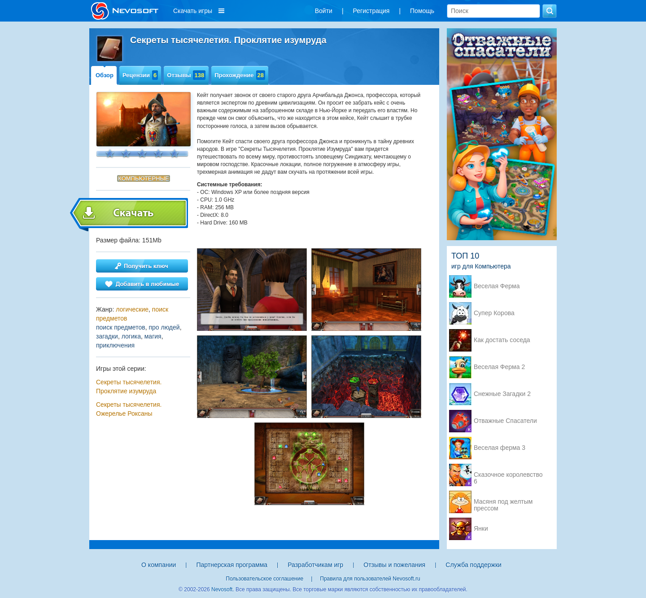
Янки (481, 528)
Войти (323, 10)
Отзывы (186, 75)
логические (132, 309)
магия (153, 336)
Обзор (104, 75)
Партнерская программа (231, 564)
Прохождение (239, 75)
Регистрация (371, 10)
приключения (115, 345)
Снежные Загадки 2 (502, 394)
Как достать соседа (502, 340)
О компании (158, 564)
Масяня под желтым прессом (503, 502)
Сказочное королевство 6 (508, 475)
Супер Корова (494, 313)
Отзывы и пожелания (394, 564)
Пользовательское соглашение (264, 579)
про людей (163, 327)
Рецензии (140, 75)
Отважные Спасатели (505, 421)
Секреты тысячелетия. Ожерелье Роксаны (129, 409)
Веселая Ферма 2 (499, 367)
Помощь (422, 10)
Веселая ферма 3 (499, 447)
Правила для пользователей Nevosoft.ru (370, 579)
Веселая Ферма (497, 286)
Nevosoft (221, 589)
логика (131, 336)
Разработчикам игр (315, 564)
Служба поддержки (473, 564)
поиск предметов (120, 327)
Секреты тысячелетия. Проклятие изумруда (129, 386)
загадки (107, 336)
